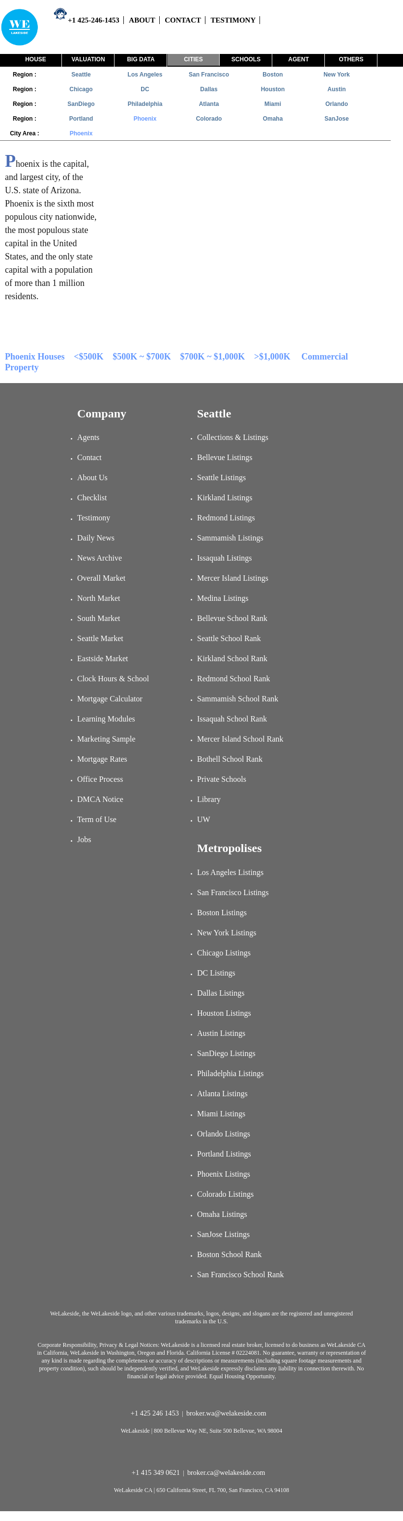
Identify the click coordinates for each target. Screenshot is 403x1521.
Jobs (84, 839)
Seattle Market (100, 638)
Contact (89, 457)
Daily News (96, 538)
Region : (24, 74)
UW (203, 819)
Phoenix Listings (223, 1174)
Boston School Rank (229, 1254)
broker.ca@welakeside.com (227, 1472)
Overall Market (101, 578)
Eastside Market (102, 658)
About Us (92, 477)
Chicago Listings (224, 953)
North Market (98, 598)
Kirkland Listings (224, 497)
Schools (245, 59)
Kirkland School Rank (232, 658)
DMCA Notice (100, 799)
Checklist (92, 497)
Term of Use (96, 819)
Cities (193, 59)
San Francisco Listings (233, 892)
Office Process (100, 779)
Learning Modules (106, 719)
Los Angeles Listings (230, 872)
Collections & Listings (232, 437)
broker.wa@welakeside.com (227, 1413)
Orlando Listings (223, 1134)
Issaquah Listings (224, 558)
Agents (88, 437)
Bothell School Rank (229, 759)
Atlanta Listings (222, 1093)
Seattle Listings (221, 477)
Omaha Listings (222, 1214)
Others (351, 59)
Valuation (88, 59)
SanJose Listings (223, 1234)
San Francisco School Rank (240, 1274)
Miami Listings (221, 1113)
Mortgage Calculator (110, 699)
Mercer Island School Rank (240, 739)
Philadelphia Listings (230, 1073)
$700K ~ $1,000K (212, 356)
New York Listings (226, 932)
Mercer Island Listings (232, 578)
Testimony (93, 518)
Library (209, 799)
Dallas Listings (220, 993)
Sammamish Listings (230, 538)
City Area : (24, 133)
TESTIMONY (233, 20)
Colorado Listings (225, 1194)
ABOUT (142, 20)
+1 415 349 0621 (157, 1472)
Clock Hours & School (113, 678)
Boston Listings (222, 912)
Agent (298, 59)
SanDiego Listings (226, 1053)
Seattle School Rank (229, 638)
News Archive (99, 558)
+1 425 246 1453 (156, 1413)
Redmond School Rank (233, 678)
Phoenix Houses (35, 356)
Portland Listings (224, 1154)
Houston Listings (224, 1013)
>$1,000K (272, 356)
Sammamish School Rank (237, 699)
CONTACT (183, 20)
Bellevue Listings (224, 457)
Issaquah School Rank (232, 719)
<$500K (88, 356)
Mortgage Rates (102, 759)
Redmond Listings (226, 518)
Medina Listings (222, 598)
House (35, 59)
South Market (98, 618)
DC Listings (216, 973)
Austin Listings (221, 1033)
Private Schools (221, 779)
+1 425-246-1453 (86, 20)
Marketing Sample (106, 739)
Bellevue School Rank (232, 618)
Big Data (140, 59)
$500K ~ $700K (142, 356)
